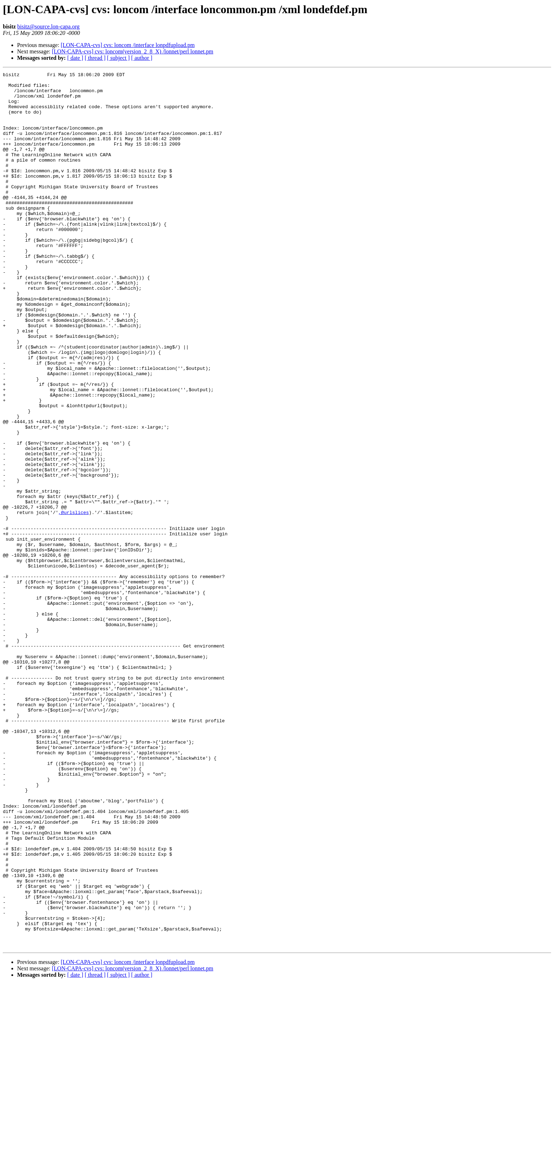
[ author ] (142, 58)
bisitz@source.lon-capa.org (48, 26)
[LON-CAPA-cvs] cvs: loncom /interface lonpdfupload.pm (128, 45)
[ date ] (75, 58)
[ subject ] (118, 58)
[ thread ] (95, 58)
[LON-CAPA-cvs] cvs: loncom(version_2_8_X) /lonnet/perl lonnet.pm (132, 51)
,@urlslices (73, 601)
